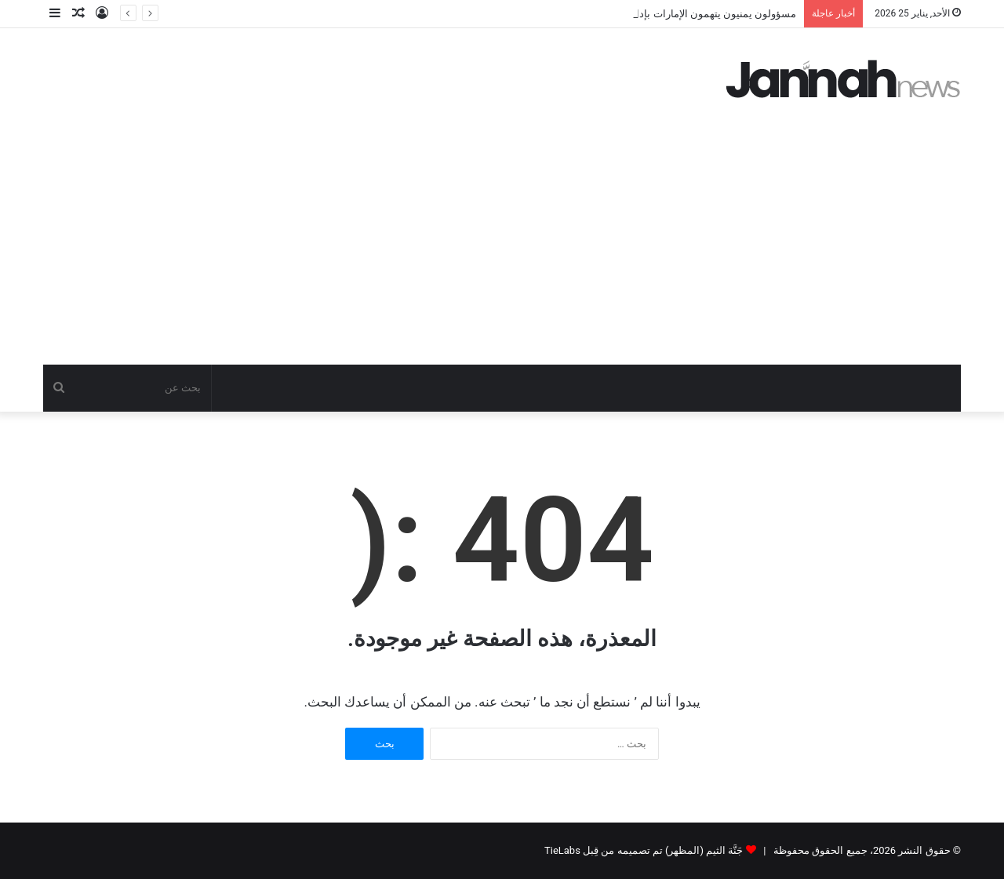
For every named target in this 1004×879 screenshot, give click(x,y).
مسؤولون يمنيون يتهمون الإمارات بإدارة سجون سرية (683, 14)
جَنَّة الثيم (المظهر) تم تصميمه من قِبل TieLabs (643, 850)
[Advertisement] (502, 247)
